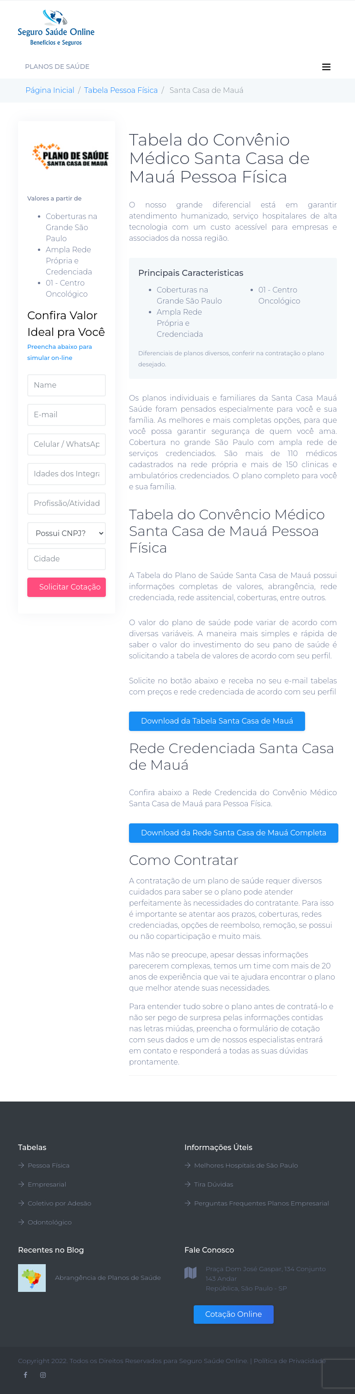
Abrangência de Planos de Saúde (108, 1277)
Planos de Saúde (57, 66)
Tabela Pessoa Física (121, 90)
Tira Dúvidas (208, 1184)
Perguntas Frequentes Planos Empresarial (256, 1203)
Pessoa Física (44, 1165)
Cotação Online (233, 1314)
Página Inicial (49, 90)
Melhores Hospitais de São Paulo (241, 1165)
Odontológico (45, 1222)
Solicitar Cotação (70, 587)
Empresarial (42, 1184)
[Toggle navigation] (331, 27)
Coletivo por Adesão (54, 1203)
